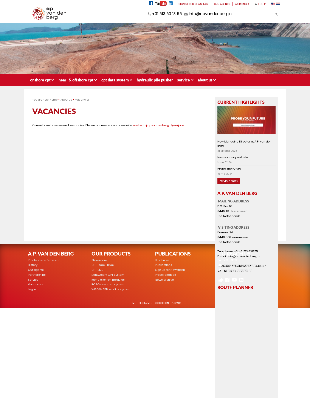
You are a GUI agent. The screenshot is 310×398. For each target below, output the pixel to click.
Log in (261, 4)
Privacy (176, 303)
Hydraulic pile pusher (155, 80)
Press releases (165, 275)
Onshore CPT (42, 80)
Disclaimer (145, 303)
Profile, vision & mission (44, 260)
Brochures (162, 260)
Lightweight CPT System (107, 275)
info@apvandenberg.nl (208, 13)
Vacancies (82, 99)
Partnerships (37, 275)
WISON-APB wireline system (110, 289)
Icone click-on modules (108, 280)
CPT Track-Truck (102, 265)
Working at (243, 4)
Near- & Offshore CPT (78, 80)
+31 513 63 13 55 (165, 13)
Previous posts (229, 181)
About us (207, 80)
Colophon (162, 303)
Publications (163, 265)
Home (53, 99)
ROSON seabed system (107, 284)
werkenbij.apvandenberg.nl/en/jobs (159, 125)
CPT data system (116, 80)
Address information (237, 270)
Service (185, 80)
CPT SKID (97, 270)
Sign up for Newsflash (193, 4)
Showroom (99, 260)
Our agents (222, 4)
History (32, 265)
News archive (164, 280)
